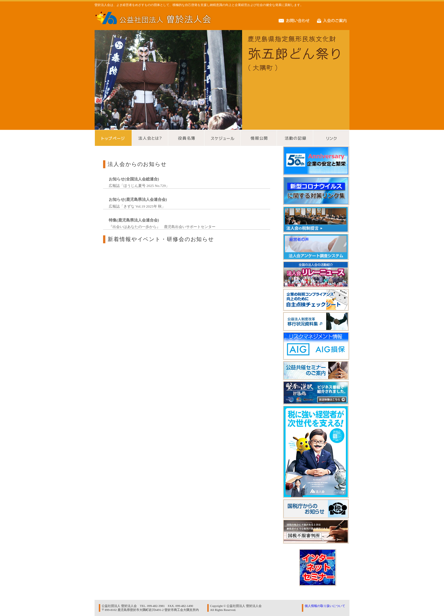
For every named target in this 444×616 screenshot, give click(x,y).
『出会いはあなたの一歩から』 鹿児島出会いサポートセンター (162, 227)
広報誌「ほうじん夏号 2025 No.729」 (139, 186)
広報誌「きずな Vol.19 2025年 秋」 (137, 206)
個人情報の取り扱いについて (325, 606)
